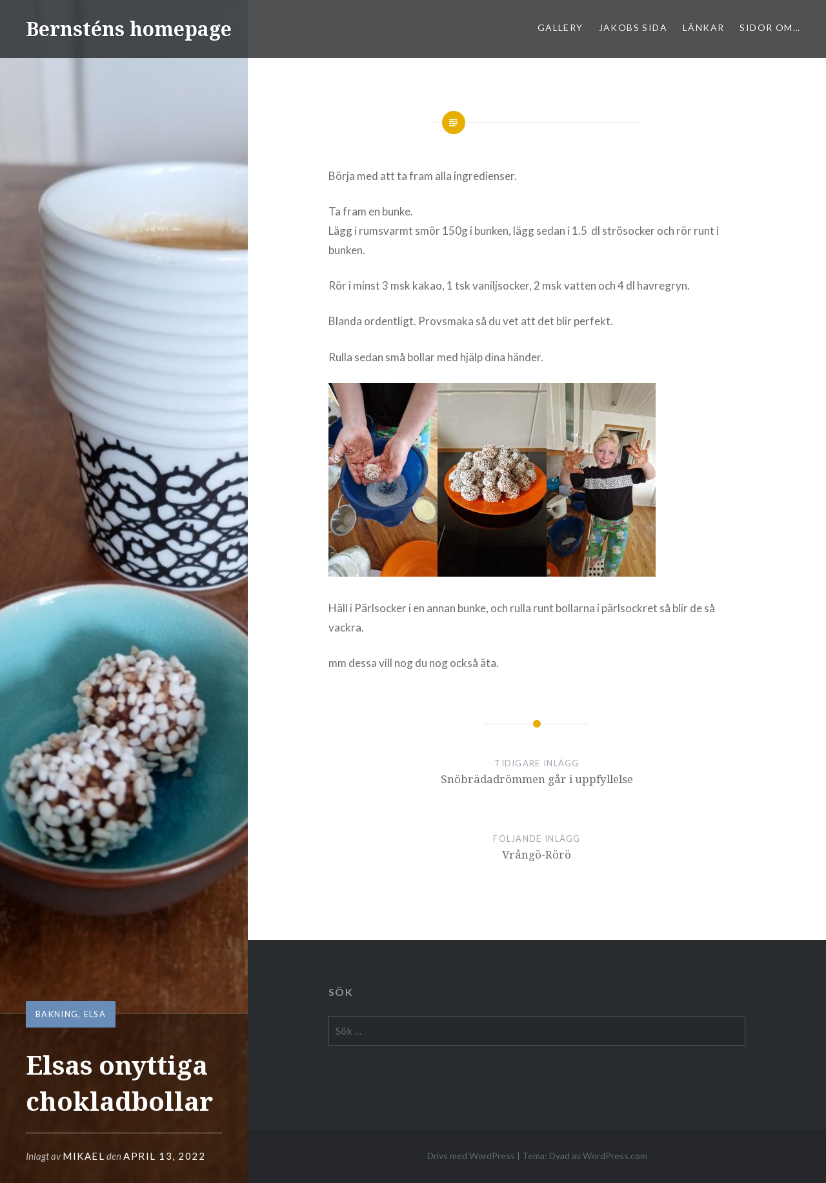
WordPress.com (615, 1155)
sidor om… (770, 27)
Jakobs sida (633, 27)
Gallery (560, 27)
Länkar (703, 27)
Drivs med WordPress (471, 1155)
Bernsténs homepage (129, 28)
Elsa (95, 1014)
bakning (56, 1014)
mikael (84, 1156)
